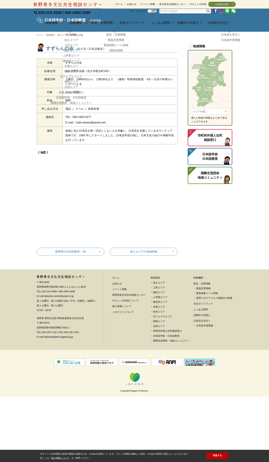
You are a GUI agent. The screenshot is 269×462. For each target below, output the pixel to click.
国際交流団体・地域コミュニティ (171, 364)
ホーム (119, 4)
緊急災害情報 (203, 312)
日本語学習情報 (204, 349)
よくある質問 (158, 26)
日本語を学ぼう (215, 26)
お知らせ (132, 4)
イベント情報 (148, 4)
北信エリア (159, 350)
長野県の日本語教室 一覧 (70, 275)
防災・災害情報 (99, 26)
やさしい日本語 (198, 4)
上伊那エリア (160, 321)
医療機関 (73, 26)
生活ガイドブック (129, 26)
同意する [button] (217, 455)
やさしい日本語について (125, 324)
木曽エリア (159, 330)
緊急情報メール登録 (207, 317)
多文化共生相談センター (172, 4)
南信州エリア (160, 326)
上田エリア (159, 311)
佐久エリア (62, 59)
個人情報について (121, 330)
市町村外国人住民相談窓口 (167, 354)
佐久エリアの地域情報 (143, 275)
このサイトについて (123, 336)
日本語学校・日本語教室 (166, 359)
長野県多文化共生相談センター (129, 318)
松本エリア (159, 335)
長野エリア (159, 345)
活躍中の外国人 (185, 26)
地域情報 (49, 26)
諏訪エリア (159, 316)
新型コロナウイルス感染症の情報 (214, 322)
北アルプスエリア (162, 340)
